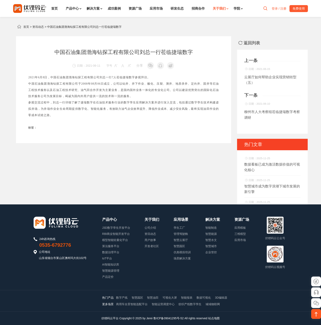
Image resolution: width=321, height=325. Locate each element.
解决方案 (93, 8)
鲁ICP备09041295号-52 (168, 318)
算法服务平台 (110, 246)
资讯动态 (38, 26)
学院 (237, 8)
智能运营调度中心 (163, 304)
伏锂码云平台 (110, 318)
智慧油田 (152, 297)
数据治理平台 (110, 252)
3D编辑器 (221, 297)
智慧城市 (211, 246)
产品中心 (72, 8)
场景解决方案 (182, 258)
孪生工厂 (179, 227)
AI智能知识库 (110, 264)
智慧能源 (211, 233)
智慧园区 (179, 246)
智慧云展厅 (181, 240)
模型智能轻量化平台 (115, 240)
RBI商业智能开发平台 (116, 233)
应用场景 (181, 219)
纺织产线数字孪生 (190, 304)
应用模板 (240, 227)
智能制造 (211, 227)
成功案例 (114, 8)
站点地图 (214, 318)
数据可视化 (204, 297)
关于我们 (219, 8)
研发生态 (177, 8)
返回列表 (249, 43)
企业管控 (211, 252)
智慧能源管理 (110, 270)
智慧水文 (211, 240)
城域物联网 (213, 304)
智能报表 (186, 297)
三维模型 (240, 233)
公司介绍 (150, 227)
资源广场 (135, 8)
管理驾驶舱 (181, 233)
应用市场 (156, 8)
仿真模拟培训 (182, 252)
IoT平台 (107, 258)
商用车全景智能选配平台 (132, 304)
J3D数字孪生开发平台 (116, 227)
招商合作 (198, 8)
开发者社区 (152, 246)
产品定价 (108, 276)
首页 (54, 8)
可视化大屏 (170, 297)
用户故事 (150, 240)
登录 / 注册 (278, 8)
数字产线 (122, 297)
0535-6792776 (55, 245)
